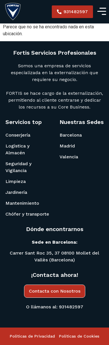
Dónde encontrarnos (54, 229)
